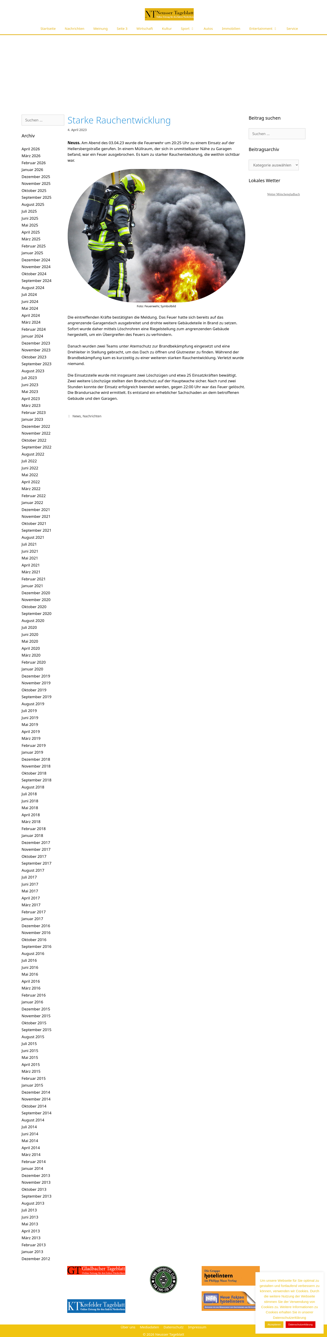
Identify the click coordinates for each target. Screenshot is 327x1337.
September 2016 (36, 946)
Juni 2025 (30, 218)
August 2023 (33, 370)
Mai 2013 (30, 1223)
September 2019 (36, 696)
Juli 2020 (29, 627)
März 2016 (31, 988)
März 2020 (31, 655)
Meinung (100, 28)
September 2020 (36, 613)
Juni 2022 (30, 468)
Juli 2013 (29, 1210)
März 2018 (31, 821)
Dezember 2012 (36, 1258)
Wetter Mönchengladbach (283, 194)
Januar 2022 (32, 502)
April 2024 (31, 315)
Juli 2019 (29, 710)
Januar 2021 (32, 585)
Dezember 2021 (36, 509)
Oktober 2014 (34, 1106)
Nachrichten (74, 28)
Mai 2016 (30, 974)
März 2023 (31, 405)
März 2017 (31, 904)
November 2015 (36, 1015)
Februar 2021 (34, 579)
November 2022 (36, 433)
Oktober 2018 (34, 773)
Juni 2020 (30, 634)
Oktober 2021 (34, 523)
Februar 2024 (34, 329)
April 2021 (31, 565)
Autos (208, 28)
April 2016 (31, 981)
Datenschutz (173, 1327)
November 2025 (36, 183)
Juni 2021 (30, 551)
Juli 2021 (29, 544)
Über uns (128, 1327)
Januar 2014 (32, 1168)
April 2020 (31, 648)
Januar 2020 (32, 669)
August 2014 (33, 1120)
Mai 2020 (30, 641)
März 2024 (31, 322)
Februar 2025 (34, 246)
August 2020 (33, 620)
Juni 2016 (30, 967)
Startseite (48, 28)
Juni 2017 (30, 884)
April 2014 (31, 1147)
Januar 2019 (32, 752)
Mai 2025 (30, 225)
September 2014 (36, 1112)
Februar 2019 (34, 745)
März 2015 (31, 1071)
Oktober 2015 (34, 1022)
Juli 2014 (29, 1126)
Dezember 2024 (36, 259)
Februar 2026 (34, 162)
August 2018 (33, 787)
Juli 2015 (29, 1043)
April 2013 (31, 1231)
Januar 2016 (32, 1002)
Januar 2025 (32, 252)
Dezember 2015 (36, 1009)
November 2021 (36, 516)
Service (292, 28)
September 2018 (36, 780)
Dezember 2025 (36, 176)
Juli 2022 (29, 460)
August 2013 (33, 1203)
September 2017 (36, 863)
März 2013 (31, 1237)
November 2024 (36, 266)
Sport (190, 28)
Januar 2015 (32, 1085)
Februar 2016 (34, 995)
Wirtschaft (144, 28)
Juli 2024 (29, 294)
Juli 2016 (29, 960)
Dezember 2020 (36, 592)
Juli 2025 (29, 211)
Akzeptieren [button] (274, 1324)
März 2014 (31, 1154)
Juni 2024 (30, 301)
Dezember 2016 (36, 925)
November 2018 (36, 766)
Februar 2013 (34, 1244)
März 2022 (31, 488)
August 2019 (33, 703)
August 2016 (33, 953)
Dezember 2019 (36, 676)
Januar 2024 (32, 336)
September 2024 (36, 280)
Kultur (167, 28)
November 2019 (36, 682)
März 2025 (31, 239)
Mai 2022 (30, 474)
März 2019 (31, 738)
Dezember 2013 (36, 1175)
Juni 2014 (30, 1133)
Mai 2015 (30, 1057)
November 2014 (36, 1099)
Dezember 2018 (36, 759)
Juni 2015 (30, 1050)
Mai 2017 (30, 891)
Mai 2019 (30, 724)
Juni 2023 (30, 384)
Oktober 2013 (34, 1189)
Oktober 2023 (34, 357)
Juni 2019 (30, 717)
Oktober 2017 (34, 856)
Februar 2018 (34, 828)
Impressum (197, 1327)
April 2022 (31, 481)
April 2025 (31, 232)
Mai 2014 (30, 1140)
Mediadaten (149, 1327)
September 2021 (36, 530)
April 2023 (31, 398)
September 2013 (36, 1196)
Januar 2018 (32, 835)
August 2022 (33, 454)
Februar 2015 (34, 1078)
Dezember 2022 (36, 426)
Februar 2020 (34, 662)
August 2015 (33, 1036)
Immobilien (231, 28)
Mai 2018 (30, 807)
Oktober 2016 (34, 939)
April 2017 (31, 898)
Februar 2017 (34, 911)
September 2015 (36, 1029)
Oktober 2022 (34, 440)
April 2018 (31, 814)
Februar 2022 (34, 495)
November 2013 (36, 1182)
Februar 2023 (34, 412)
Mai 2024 (30, 308)
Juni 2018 (30, 800)
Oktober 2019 (34, 689)
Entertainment (265, 28)
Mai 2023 (30, 391)
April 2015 (31, 1064)
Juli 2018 (29, 793)
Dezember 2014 (36, 1092)
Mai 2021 (30, 558)
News (76, 416)
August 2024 (33, 287)
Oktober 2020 (34, 606)
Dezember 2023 (36, 343)
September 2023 (36, 363)
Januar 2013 (32, 1251)
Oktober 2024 (34, 273)
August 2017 (33, 870)
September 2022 (36, 447)
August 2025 (33, 204)
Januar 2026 (32, 169)
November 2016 (36, 932)
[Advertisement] (163, 69)
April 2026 (31, 148)
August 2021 (33, 537)
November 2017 (36, 849)
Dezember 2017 (36, 842)
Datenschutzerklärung (300, 1324)
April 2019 (31, 731)
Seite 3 (122, 28)
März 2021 (31, 571)
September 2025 (36, 197)
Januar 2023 (32, 419)
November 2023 (36, 350)
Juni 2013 (30, 1217)
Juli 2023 (29, 377)
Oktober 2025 (34, 190)
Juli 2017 (29, 877)
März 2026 (31, 155)
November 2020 (36, 599)
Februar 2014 (34, 1161)
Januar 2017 (32, 918)
